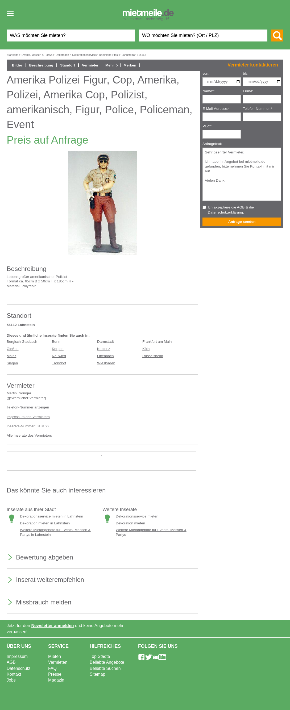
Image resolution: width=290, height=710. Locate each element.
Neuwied (59, 356)
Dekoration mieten (130, 523)
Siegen (12, 363)
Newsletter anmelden (52, 625)
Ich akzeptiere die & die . (231, 209)
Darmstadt (105, 342)
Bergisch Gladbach (22, 342)
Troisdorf (59, 363)
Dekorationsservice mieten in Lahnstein (51, 516)
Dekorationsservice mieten (137, 516)
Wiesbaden (106, 363)
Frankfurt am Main (157, 342)
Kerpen (58, 349)
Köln (146, 349)
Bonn (56, 342)
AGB (241, 207)
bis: (245, 74)
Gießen (13, 349)
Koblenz (103, 349)
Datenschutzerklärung (225, 212)
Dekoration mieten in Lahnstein (45, 523)
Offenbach (105, 356)
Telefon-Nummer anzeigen (28, 407)
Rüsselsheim (152, 356)
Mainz (11, 356)
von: (205, 74)
